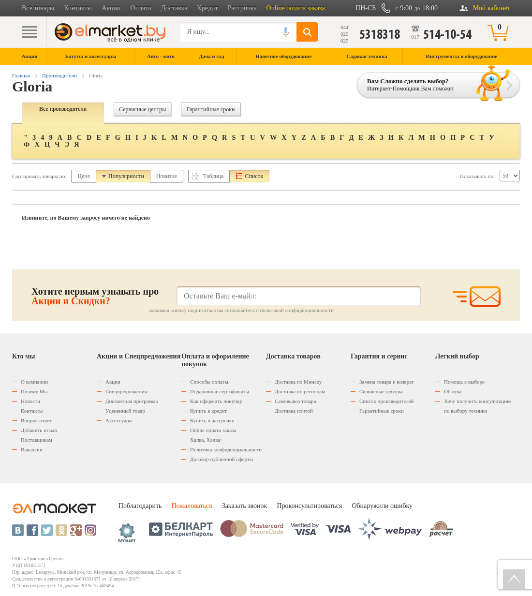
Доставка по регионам (300, 391)
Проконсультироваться (309, 505)
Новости (30, 401)
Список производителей (386, 401)
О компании (34, 382)
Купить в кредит (208, 411)
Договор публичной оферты (221, 459)
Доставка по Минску (298, 382)
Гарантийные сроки (210, 109)
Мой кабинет (491, 8)
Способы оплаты (209, 382)
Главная (21, 75)
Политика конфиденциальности (226, 449)
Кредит (207, 8)
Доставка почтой (294, 411)
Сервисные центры (142, 109)
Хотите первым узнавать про (95, 296)
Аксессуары (119, 420)
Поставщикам (36, 440)
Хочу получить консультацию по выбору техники (477, 406)
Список (254, 176)
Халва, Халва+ (206, 440)
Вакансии (32, 449)
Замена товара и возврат (386, 382)
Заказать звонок (244, 505)
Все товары (38, 8)
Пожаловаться (191, 505)
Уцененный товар (125, 411)
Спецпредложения (126, 391)
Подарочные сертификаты (219, 391)
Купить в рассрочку (212, 420)
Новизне (166, 176)
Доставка (174, 8)
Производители (59, 75)
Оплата (141, 8)
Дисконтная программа (131, 401)
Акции (111, 8)
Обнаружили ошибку (382, 505)
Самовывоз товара (295, 401)
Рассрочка (242, 8)
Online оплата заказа (295, 8)
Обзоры (452, 391)
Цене (83, 176)
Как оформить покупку (216, 401)
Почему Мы (34, 391)
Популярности (126, 176)
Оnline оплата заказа (213, 430)
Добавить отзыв (39, 430)
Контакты (78, 8)
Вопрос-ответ (36, 420)
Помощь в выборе (464, 382)
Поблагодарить (140, 505)
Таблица (213, 176)
